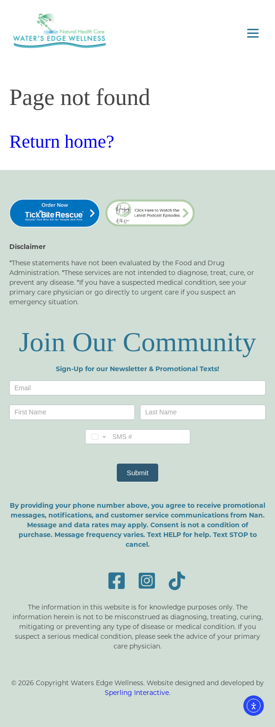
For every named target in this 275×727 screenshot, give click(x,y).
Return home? (61, 141)
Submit (137, 473)
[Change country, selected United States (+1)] (98, 437)
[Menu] (253, 33)
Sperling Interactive (137, 692)
